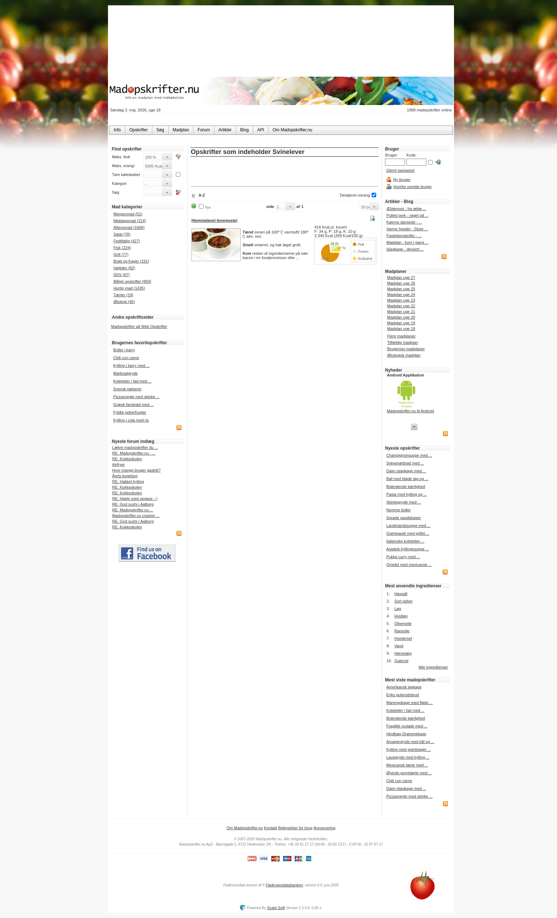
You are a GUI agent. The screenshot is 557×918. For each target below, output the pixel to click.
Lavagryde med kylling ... (407, 757)
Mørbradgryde (125, 373)
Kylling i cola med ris (131, 420)
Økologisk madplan (404, 355)
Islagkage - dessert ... (405, 249)
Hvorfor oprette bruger (412, 187)
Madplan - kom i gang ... (407, 242)
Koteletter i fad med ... (132, 381)
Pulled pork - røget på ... (407, 215)
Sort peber (403, 601)
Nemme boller (398, 510)
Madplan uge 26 (401, 283)
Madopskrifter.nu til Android (410, 411)
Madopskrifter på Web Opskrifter (139, 326)
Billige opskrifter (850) (132, 281)
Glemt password (400, 170)
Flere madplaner (401, 336)
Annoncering (324, 828)
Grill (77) (120, 254)
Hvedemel (403, 638)
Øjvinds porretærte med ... (409, 773)
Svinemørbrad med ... (405, 463)
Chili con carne (126, 358)
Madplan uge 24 (401, 294)
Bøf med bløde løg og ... (407, 479)
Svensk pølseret (127, 389)
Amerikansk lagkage (403, 687)
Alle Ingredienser (433, 667)
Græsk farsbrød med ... (133, 404)
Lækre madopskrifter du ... (135, 447)
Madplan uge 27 (401, 277)
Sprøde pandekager (403, 518)
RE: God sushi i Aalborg (133, 504)
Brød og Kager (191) (131, 261)
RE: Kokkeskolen (127, 459)
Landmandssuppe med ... (408, 525)
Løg (397, 608)
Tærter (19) (123, 295)
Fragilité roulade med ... (406, 726)
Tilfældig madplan (402, 342)
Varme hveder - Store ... (407, 229)
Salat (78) (121, 234)
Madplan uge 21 (401, 311)
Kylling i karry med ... (131, 365)
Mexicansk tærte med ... (407, 765)
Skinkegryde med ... (403, 502)
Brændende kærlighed (405, 486)
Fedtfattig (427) (126, 241)
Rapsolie (402, 631)
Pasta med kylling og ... (406, 494)
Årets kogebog (124, 476)
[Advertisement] (284, 172)
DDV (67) (121, 275)
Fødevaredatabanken (284, 885)
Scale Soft (276, 908)
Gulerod (401, 661)
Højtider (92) (124, 268)
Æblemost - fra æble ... (406, 209)
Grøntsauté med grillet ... (407, 533)
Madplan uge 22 (401, 306)
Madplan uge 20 (401, 317)
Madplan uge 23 (401, 300)
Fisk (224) (122, 248)
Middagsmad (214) (129, 221)
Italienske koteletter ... (405, 541)
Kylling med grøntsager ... (408, 749)
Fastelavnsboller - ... (404, 235)
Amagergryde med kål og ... (410, 742)
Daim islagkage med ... (406, 471)
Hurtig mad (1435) (129, 288)
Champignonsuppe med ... (409, 455)
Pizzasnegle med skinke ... (136, 397)
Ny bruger (401, 179)
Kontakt (270, 828)
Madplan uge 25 (401, 289)
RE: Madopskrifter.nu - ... (134, 453)
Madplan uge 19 (401, 323)
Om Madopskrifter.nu (245, 828)
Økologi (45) (124, 301)
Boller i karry (124, 350)
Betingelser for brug (295, 828)
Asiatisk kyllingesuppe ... (407, 549)
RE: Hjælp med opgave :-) (134, 498)
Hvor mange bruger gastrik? (136, 470)
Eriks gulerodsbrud (402, 695)
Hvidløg (400, 616)
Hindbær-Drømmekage (406, 734)
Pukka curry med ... (403, 557)
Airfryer (118, 464)
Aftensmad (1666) (128, 227)
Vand (398, 646)
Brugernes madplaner (406, 349)
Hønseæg (402, 653)
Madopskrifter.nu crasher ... (135, 515)
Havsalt (400, 594)
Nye (208, 207)
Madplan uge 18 (401, 328)
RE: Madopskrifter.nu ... (132, 510)
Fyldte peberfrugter (129, 412)
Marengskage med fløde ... (409, 702)
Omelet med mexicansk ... (409, 564)
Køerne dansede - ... (404, 222)
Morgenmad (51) (127, 214)
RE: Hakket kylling (128, 481)
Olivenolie (402, 623)
